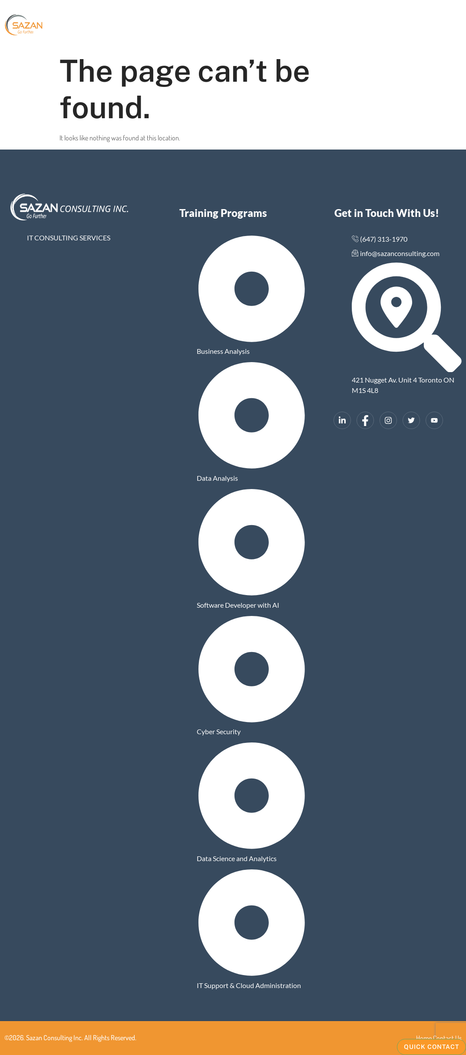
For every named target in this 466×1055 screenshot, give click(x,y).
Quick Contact (431, 1046)
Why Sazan (249, 26)
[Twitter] (411, 420)
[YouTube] (434, 420)
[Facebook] (365, 420)
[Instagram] (388, 420)
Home (139, 26)
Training (295, 26)
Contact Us (342, 26)
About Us (173, 26)
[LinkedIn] (342, 420)
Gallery (209, 26)
